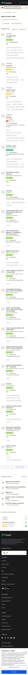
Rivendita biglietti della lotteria (18, 202)
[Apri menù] (26, 2)
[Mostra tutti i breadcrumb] (2, 12)
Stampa (3, 580)
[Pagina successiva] (19, 467)
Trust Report (4, 577)
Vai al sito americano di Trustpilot (12, 8)
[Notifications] (20, 2)
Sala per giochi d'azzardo (16, 50)
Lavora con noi (5, 564)
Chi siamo (3, 560)
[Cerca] (23, 3)
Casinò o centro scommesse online (14, 47)
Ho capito (14, 672)
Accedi (3, 604)
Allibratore (9, 104)
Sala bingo (9, 205)
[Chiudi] (26, 7)
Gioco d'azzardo (7, 12)
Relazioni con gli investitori (7, 584)
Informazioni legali (5, 642)
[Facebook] (2, 637)
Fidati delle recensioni (6, 597)
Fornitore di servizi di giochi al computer (15, 52)
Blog (2, 570)
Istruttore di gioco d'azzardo (13, 79)
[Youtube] (14, 637)
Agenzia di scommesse (18, 104)
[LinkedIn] (11, 637)
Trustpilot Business (6, 616)
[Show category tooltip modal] (17, 19)
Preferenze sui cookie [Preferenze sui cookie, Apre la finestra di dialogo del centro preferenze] (14, 667)
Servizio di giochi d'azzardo (12, 55)
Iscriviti (3, 607)
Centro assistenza (6, 601)
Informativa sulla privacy (11, 543)
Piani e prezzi (4, 622)
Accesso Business (5, 626)
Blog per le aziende (6, 629)
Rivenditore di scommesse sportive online (15, 57)
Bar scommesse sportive (12, 161)
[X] (5, 637)
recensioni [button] (13, 42)
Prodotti (3, 619)
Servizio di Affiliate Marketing (13, 395)
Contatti (3, 567)
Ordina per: (15, 29)
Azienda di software (11, 398)
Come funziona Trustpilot (7, 574)
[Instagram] (8, 637)
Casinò (8, 50)
